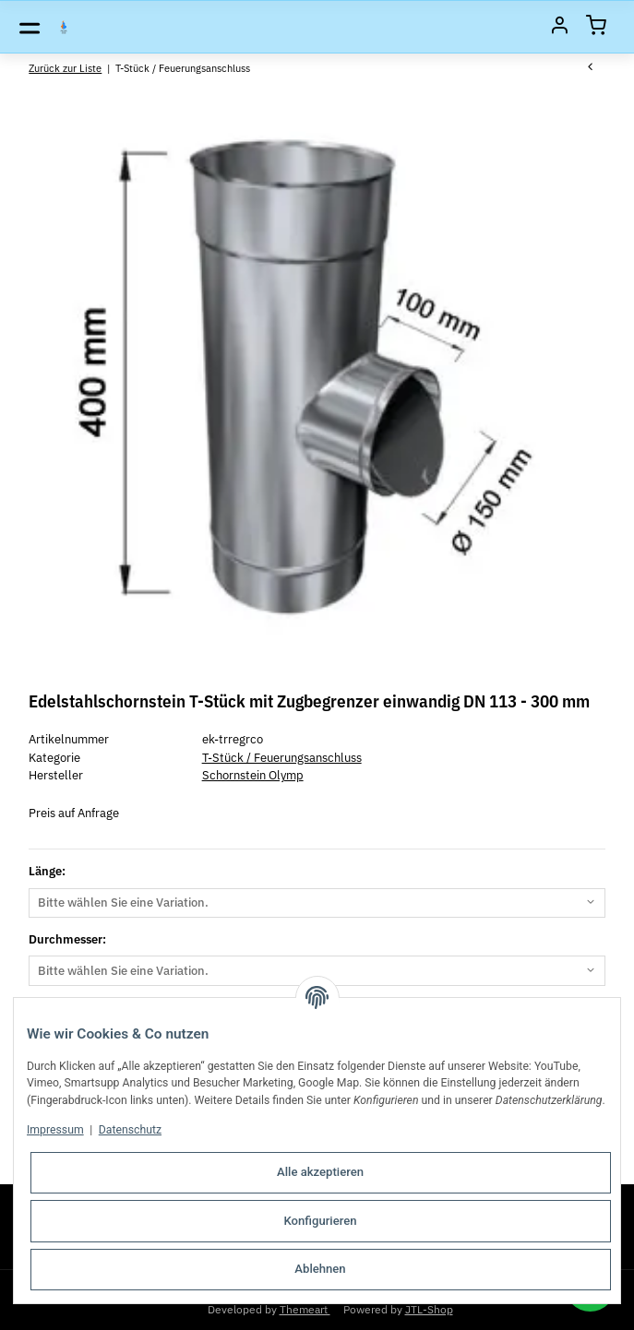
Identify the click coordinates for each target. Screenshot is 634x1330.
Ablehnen (319, 1269)
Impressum (55, 1129)
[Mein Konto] (559, 27)
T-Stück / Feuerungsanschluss (282, 758)
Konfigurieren (319, 1221)
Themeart (305, 1308)
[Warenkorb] (596, 27)
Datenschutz (130, 1129)
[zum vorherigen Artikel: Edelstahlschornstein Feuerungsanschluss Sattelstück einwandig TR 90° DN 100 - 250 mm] (590, 68)
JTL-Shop (429, 1308)
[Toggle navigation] (29, 27)
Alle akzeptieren (320, 1172)
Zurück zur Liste (65, 68)
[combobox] (316, 903)
